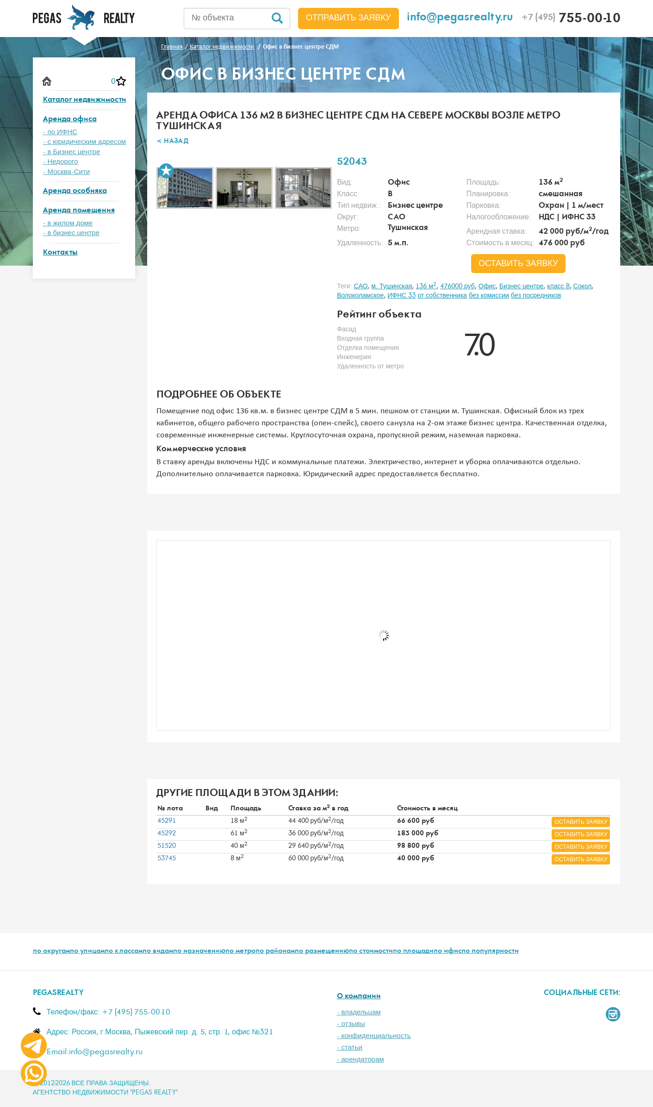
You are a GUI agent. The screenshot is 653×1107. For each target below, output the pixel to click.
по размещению (322, 951)
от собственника (442, 295)
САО (361, 286)
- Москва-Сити (66, 171)
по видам (158, 951)
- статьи (349, 1047)
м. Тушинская (391, 286)
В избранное (166, 170)
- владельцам (359, 1012)
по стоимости (371, 951)
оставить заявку (518, 264)
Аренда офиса (70, 119)
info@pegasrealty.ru (460, 18)
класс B (558, 286)
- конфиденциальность (374, 1035)
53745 (166, 858)
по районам (275, 951)
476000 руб (457, 286)
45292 (166, 833)
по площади (413, 951)
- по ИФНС (60, 132)
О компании (359, 996)
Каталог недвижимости (84, 100)
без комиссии (489, 295)
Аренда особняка (75, 191)
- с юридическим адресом (84, 141)
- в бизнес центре (71, 233)
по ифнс (447, 951)
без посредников (536, 295)
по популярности (490, 951)
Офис (487, 286)
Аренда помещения (79, 210)
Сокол (582, 286)
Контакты (60, 252)
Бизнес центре (521, 286)
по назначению (199, 951)
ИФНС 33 (401, 295)
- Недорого (60, 161)
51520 (166, 846)
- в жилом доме (68, 223)
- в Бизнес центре (71, 152)
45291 (166, 821)
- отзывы (351, 1023)
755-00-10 (571, 19)
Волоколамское (360, 295)
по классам (124, 951)
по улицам (87, 951)
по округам (51, 951)
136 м (426, 286)
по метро (240, 951)
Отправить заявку (348, 18)
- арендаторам (360, 1059)
